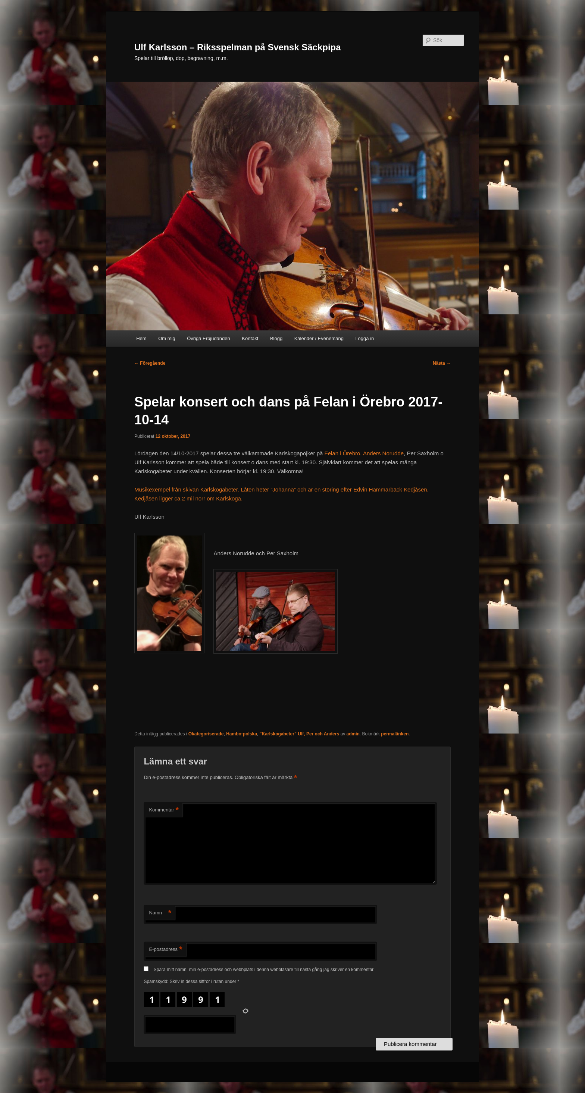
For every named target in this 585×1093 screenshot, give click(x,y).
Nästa (442, 363)
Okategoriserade (206, 733)
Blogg (276, 338)
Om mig (166, 338)
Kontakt (250, 338)
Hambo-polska (241, 733)
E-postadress (165, 949)
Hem (141, 338)
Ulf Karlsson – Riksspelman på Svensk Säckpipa (237, 47)
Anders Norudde (383, 453)
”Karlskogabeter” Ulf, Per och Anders (300, 733)
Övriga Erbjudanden (208, 338)
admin (352, 733)
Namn (160, 913)
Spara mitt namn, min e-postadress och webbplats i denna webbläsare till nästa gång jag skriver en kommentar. (264, 969)
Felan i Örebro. (343, 453)
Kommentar (164, 810)
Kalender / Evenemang (319, 338)
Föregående (149, 363)
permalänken (395, 733)
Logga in (364, 338)
